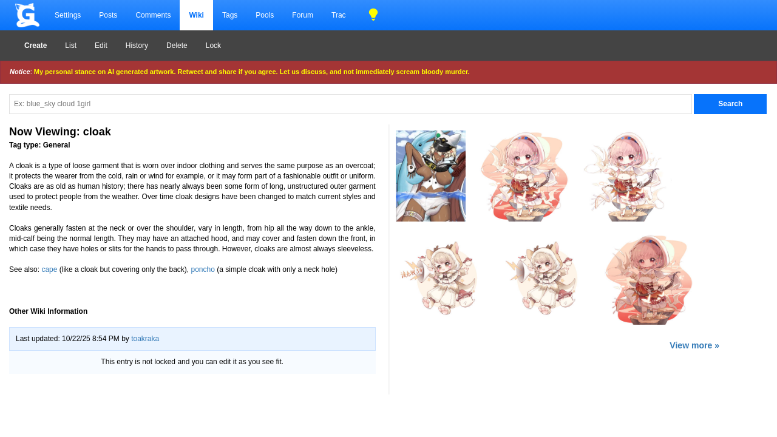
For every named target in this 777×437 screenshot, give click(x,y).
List (70, 45)
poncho (203, 269)
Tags (229, 15)
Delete (177, 45)
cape (49, 269)
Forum (302, 15)
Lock (213, 45)
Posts (108, 15)
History (137, 45)
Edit (101, 45)
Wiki (196, 15)
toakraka (145, 338)
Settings (68, 15)
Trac (338, 15)
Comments (153, 15)
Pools (265, 15)
